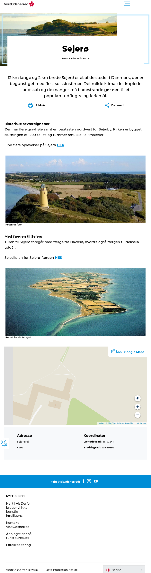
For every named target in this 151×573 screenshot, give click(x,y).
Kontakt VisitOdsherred (18, 520)
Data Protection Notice (62, 565)
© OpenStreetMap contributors (131, 418)
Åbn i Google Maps (130, 347)
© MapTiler (111, 418)
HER (60, 142)
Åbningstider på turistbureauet (19, 531)
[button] (93, 4)
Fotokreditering (18, 540)
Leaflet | (102, 418)
